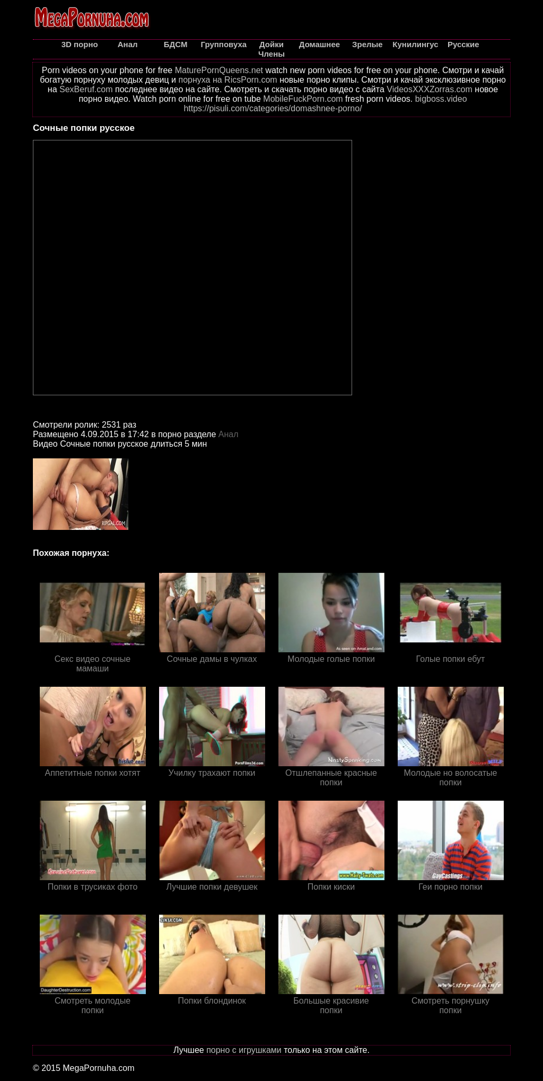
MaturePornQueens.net (219, 70)
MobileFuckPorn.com (303, 98)
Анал (228, 434)
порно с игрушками (244, 1050)
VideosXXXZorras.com (429, 89)
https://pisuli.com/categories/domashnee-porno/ (272, 108)
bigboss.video (441, 98)
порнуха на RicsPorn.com (227, 79)
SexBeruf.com (85, 89)
